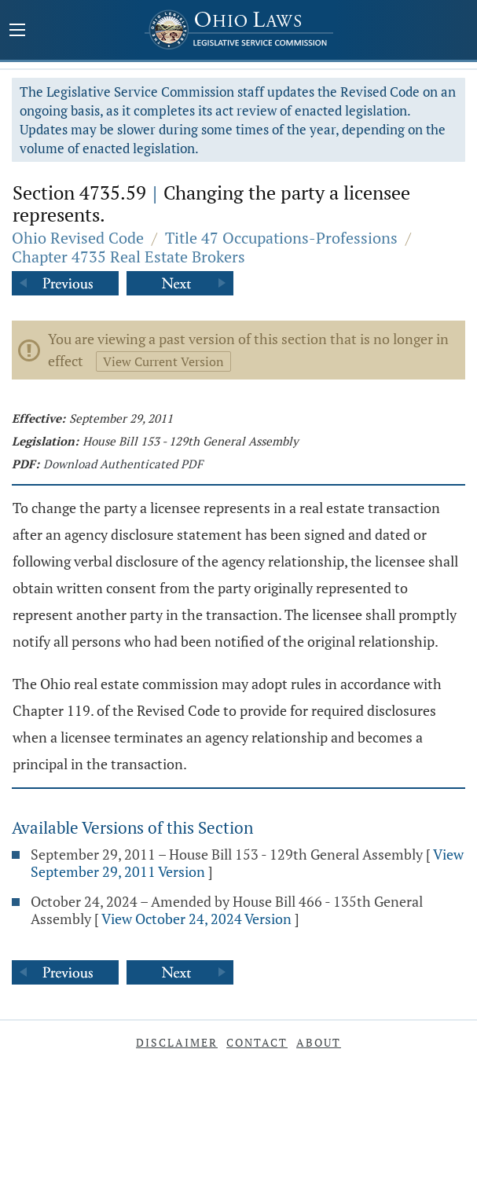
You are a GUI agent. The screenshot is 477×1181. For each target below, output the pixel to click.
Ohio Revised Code (78, 237)
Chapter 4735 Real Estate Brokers (128, 256)
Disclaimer (177, 1042)
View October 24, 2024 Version (196, 918)
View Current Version (163, 361)
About (318, 1042)
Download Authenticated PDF (123, 463)
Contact (257, 1042)
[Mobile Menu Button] (17, 31)
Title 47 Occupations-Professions (281, 237)
